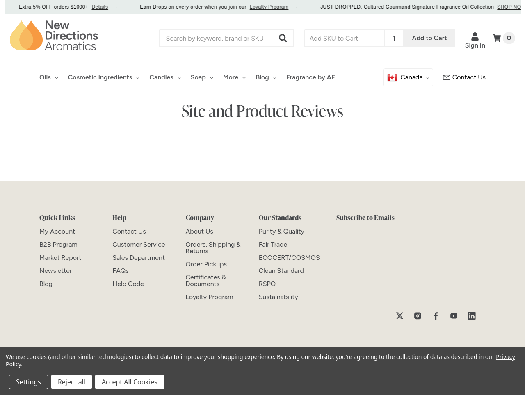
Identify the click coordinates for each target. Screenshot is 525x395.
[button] (283, 38)
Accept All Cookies (130, 381)
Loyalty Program (277, 7)
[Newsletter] (55, 271)
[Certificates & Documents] (206, 280)
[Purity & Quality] (281, 231)
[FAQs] (120, 271)
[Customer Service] (464, 77)
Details (107, 7)
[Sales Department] (138, 257)
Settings (28, 381)
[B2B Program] (58, 244)
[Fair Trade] (273, 244)
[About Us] (199, 231)
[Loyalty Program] (209, 297)
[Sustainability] (278, 297)
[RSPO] (267, 284)
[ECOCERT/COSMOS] (289, 257)
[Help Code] (128, 284)
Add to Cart (429, 38)
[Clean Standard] (281, 271)
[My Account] (57, 231)
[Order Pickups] (206, 264)
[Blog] (45, 284)
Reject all (71, 381)
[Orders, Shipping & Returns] (213, 248)
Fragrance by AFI (311, 77)
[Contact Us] (129, 231)
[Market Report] (60, 257)
